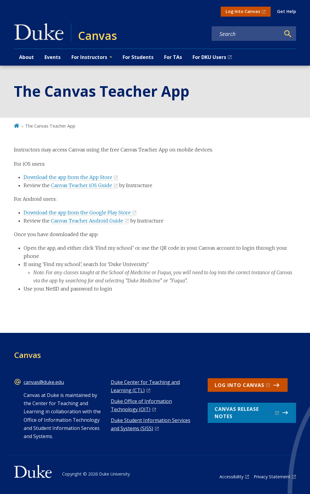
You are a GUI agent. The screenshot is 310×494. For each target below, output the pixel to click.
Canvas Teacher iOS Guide (81, 185)
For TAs (173, 57)
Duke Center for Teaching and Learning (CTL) (145, 386)
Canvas (27, 354)
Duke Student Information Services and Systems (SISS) (150, 424)
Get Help (286, 11)
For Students (138, 57)
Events (53, 57)
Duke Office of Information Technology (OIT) (141, 405)
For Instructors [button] (89, 57)
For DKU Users (209, 57)
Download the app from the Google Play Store (77, 213)
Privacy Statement (272, 476)
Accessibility (231, 476)
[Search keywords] (246, 33)
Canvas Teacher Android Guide (87, 221)
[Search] (288, 34)
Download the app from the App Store (68, 177)
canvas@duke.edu (44, 382)
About (26, 57)
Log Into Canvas (243, 11)
